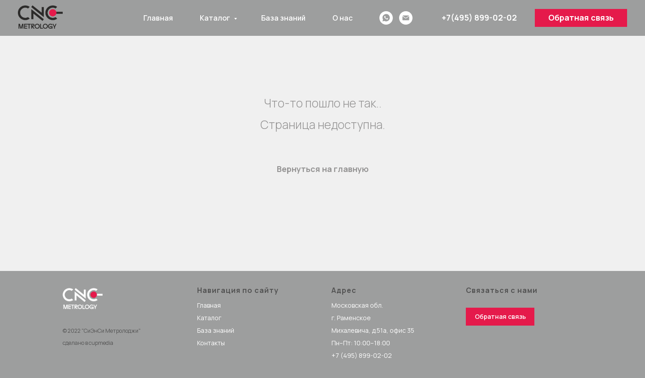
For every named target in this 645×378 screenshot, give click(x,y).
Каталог (216, 18)
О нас (342, 18)
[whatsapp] (386, 18)
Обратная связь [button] (500, 316)
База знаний (283, 18)
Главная (158, 18)
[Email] (406, 18)
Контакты (211, 343)
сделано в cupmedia (88, 343)
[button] (581, 18)
